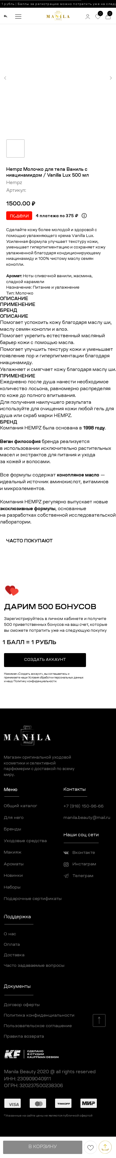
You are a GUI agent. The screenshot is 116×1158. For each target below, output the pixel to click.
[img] (5, 16)
